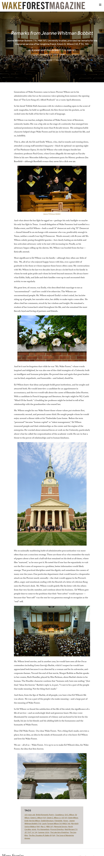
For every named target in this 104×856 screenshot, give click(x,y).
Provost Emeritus (57, 829)
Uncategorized (45, 60)
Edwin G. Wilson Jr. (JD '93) (57, 817)
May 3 (43, 826)
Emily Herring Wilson (32, 820)
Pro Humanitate (43, 829)
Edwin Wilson (73, 817)
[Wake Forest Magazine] (43, 7)
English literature (47, 820)
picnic (34, 829)
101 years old (29, 814)
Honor (65, 820)
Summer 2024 (43, 832)
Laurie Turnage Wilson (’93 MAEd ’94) (56, 823)
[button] (100, 5)
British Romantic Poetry (45, 814)
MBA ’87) (49, 826)
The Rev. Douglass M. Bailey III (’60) (42, 835)
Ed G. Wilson (69, 814)
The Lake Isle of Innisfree (59, 832)
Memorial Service (60, 826)
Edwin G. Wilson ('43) (38, 817)
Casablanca (59, 814)
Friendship (58, 820)
